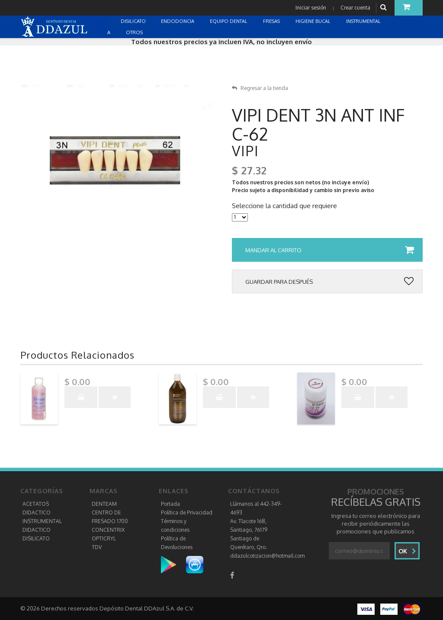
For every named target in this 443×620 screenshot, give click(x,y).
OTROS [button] (135, 32)
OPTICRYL (104, 538)
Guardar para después (329, 281)
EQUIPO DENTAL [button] (229, 21)
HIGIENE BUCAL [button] (313, 21)
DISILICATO (36, 538)
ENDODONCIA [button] (178, 21)
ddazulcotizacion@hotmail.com (267, 556)
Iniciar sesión (310, 7)
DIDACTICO (36, 512)
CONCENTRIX (108, 530)
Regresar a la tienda (260, 88)
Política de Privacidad (186, 512)
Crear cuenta (355, 7)
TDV (97, 547)
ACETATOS (35, 504)
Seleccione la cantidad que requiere (284, 206)
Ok (407, 551)
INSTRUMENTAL (42, 521)
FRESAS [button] (272, 21)
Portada (170, 504)
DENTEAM (104, 504)
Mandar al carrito (329, 250)
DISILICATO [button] (134, 21)
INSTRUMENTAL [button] (364, 21)
